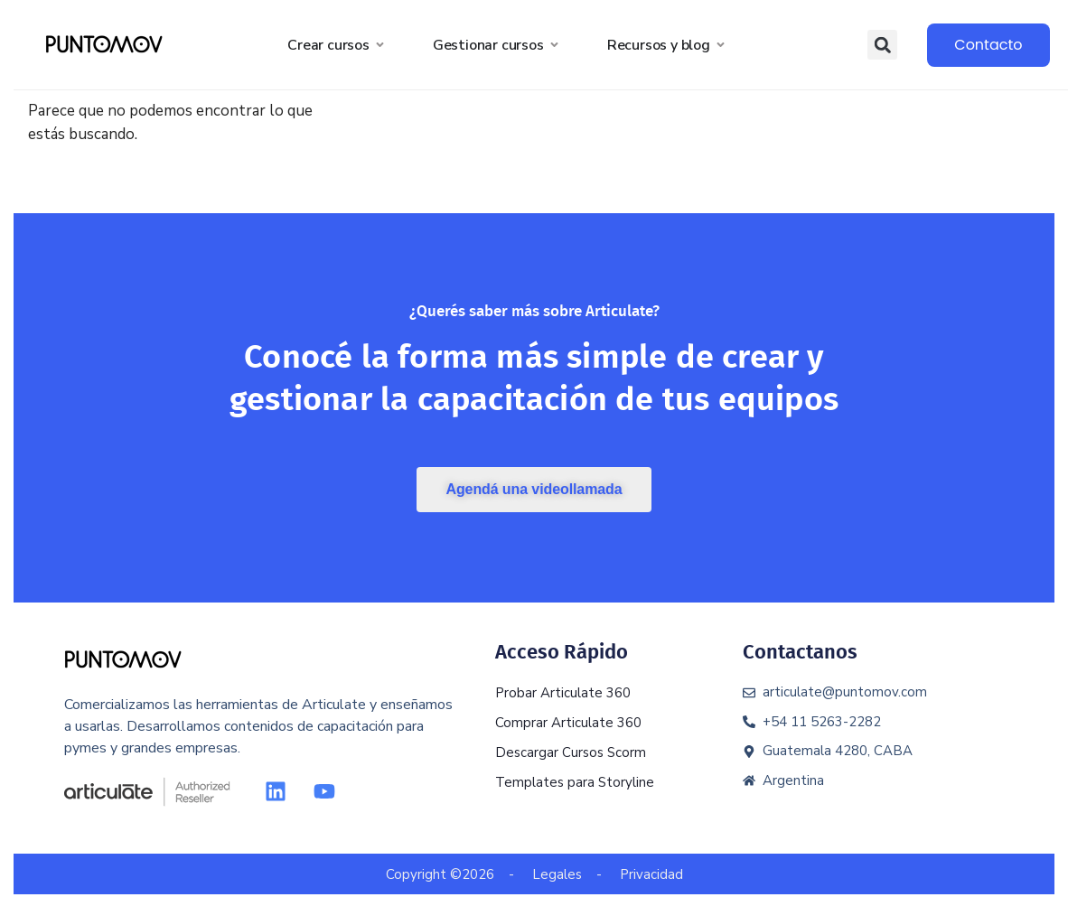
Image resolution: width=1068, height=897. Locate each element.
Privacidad (651, 874)
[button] (882, 45)
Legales (557, 874)
